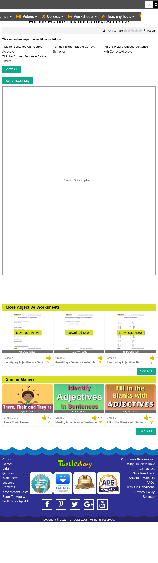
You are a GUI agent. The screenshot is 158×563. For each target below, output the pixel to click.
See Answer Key (18, 81)
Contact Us (147, 469)
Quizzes (52, 16)
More (147, 16)
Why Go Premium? (141, 464)
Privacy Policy (144, 492)
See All (146, 371)
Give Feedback (144, 473)
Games (7, 464)
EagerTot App (13, 496)
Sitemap (149, 496)
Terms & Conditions (141, 487)
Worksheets (82, 16)
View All (11, 69)
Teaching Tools (117, 16)
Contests (8, 487)
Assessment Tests (15, 492)
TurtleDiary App (15, 501)
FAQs (150, 482)
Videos (26, 16)
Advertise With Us (142, 478)
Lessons (8, 482)
